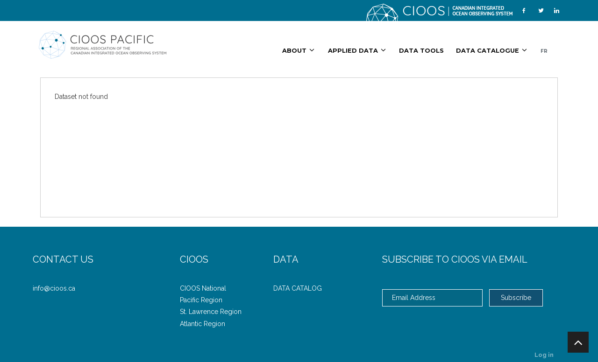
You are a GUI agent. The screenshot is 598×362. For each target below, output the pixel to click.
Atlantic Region (202, 323)
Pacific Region (201, 300)
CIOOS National (203, 288)
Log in (544, 354)
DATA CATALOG (297, 288)
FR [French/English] (544, 51)
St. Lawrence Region (211, 311)
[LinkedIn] (556, 10)
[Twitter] (541, 10)
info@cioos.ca (54, 288)
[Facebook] (524, 10)
